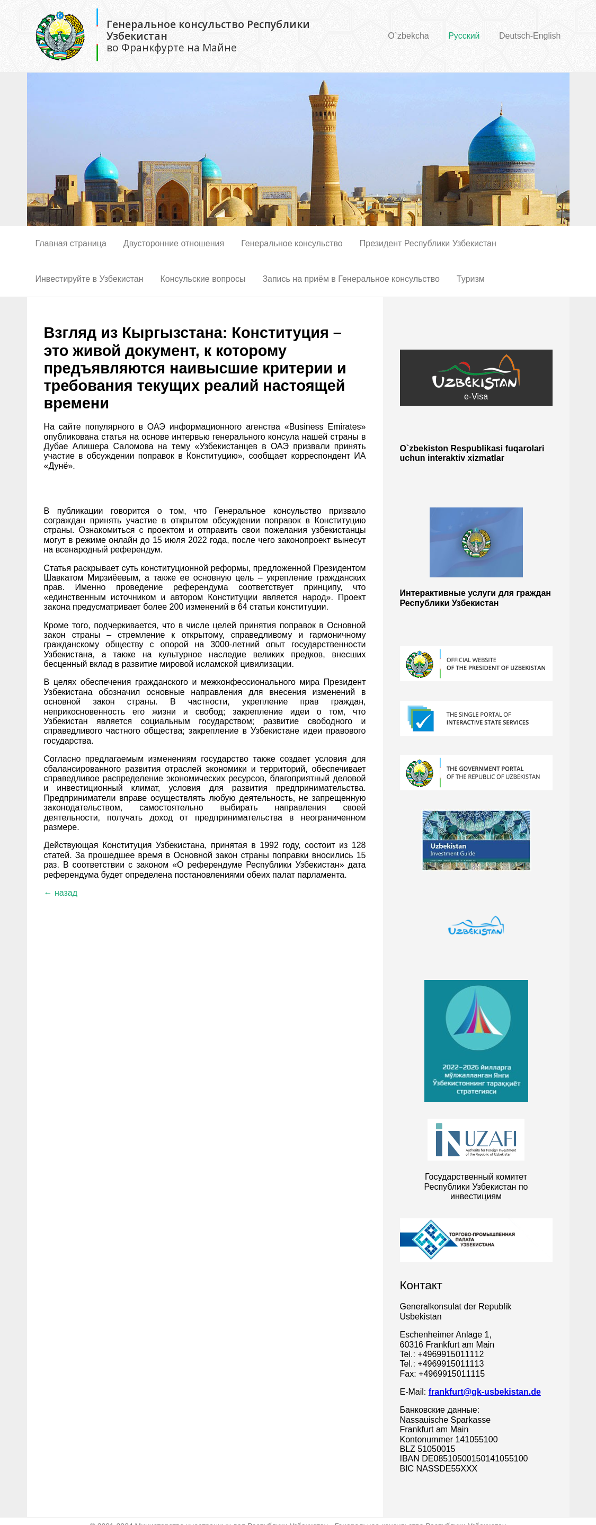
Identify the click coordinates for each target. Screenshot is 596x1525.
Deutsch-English (530, 35)
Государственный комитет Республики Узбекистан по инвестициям (476, 1186)
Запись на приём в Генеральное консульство (350, 278)
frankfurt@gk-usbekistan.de (485, 1391)
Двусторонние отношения (173, 243)
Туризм (471, 278)
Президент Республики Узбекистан (428, 243)
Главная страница (70, 243)
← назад (61, 892)
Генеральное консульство (292, 243)
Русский (463, 35)
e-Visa (476, 377)
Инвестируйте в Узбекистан (89, 278)
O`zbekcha (408, 35)
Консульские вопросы (203, 278)
